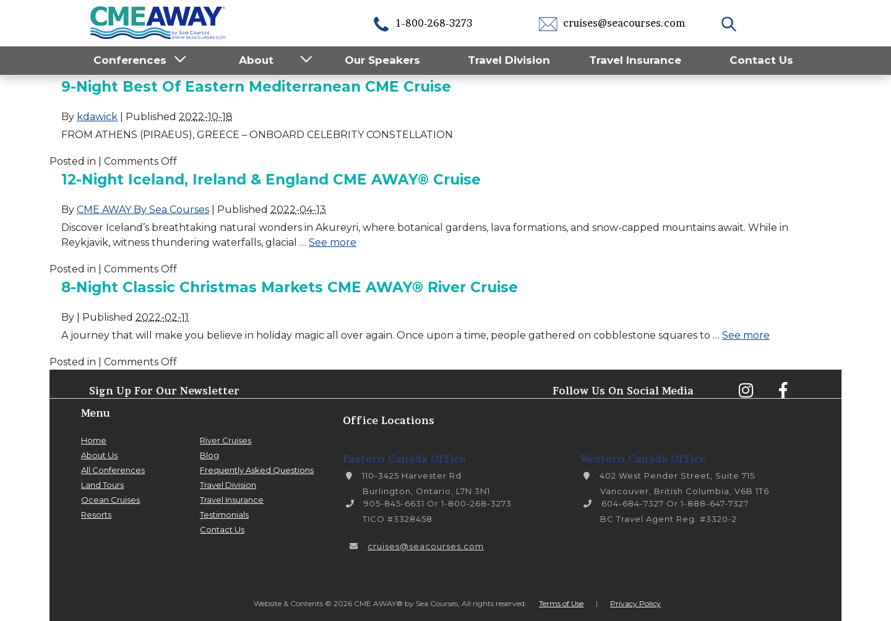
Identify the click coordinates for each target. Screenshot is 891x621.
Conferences (129, 60)
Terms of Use (561, 603)
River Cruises (225, 440)
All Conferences (113, 470)
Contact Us (761, 60)
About (256, 60)
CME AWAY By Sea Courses (143, 209)
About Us (99, 455)
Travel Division (509, 60)
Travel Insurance (635, 60)
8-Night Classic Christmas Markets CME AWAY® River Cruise (289, 287)
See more (332, 242)
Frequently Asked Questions (257, 470)
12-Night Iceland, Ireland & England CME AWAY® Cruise (271, 179)
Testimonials (224, 514)
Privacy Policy (635, 603)
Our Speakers (382, 60)
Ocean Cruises (110, 500)
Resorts (96, 514)
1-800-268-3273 (422, 23)
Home (93, 440)
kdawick (97, 117)
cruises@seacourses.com (612, 23)
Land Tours (102, 485)
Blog (209, 455)
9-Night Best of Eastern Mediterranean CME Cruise (256, 86)
